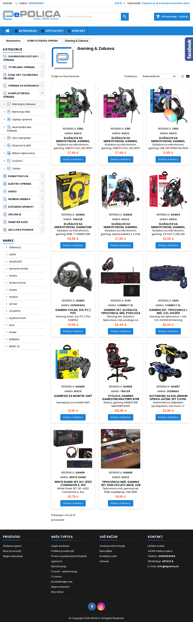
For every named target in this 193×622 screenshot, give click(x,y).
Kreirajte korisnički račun (174, 3)
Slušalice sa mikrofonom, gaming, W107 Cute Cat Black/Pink (120, 141)
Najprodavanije (13, 556)
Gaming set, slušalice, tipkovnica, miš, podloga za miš (120, 313)
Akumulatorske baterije (19, 128)
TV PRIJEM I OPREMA (19, 67)
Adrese (104, 561)
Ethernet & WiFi (19, 146)
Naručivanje (58, 566)
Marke (8, 240)
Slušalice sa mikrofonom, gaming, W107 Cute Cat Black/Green (73, 142)
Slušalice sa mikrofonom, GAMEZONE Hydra (73, 227)
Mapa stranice (60, 587)
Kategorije (25, 31)
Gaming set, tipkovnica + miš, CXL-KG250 (168, 311)
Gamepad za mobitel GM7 (73, 396)
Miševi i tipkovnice (21, 153)
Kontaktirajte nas (61, 582)
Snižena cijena (12, 546)
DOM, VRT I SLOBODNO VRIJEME (20, 76)
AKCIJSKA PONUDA (18, 230)
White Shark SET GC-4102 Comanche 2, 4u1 (73, 483)
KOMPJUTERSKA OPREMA (16, 95)
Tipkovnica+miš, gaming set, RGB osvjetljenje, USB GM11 (120, 485)
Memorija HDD (18, 112)
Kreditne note (108, 556)
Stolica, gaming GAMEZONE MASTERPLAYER (120, 397)
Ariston (13, 297)
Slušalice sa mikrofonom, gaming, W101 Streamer (121, 227)
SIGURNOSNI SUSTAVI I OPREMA (20, 58)
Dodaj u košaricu (73, 159)
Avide (12, 332)
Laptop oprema (19, 119)
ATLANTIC (15, 311)
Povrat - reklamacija (64, 571)
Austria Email (17, 318)
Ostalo (14, 169)
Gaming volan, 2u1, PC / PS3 (73, 311)
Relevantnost (160, 76)
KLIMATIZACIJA (15, 176)
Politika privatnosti (62, 551)
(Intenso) (15, 247)
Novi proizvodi (12, 551)
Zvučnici (15, 161)
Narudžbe (106, 551)
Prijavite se (148, 3)
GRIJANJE (12, 214)
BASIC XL (14, 346)
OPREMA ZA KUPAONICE (21, 86)
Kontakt (7, 3)
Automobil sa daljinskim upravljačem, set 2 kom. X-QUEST (168, 399)
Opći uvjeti (51, 31)
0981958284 (36, 3)
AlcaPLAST (15, 261)
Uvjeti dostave (60, 546)
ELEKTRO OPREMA (17, 184)
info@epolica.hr (168, 566)
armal (13, 304)
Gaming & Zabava (21, 104)
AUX (11, 325)
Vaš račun (108, 536)
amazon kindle (18, 268)
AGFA (12, 254)
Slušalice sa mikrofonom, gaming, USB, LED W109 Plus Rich (168, 141)
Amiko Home (17, 283)
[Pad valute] (120, 3)
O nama (56, 576)
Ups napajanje (19, 138)
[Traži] (96, 17)
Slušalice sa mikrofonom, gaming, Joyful (168, 227)
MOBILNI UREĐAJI (16, 199)
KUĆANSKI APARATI (18, 207)
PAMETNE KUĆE (15, 222)
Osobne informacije (112, 546)
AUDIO (10, 192)
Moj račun (57, 592)
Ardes (13, 290)
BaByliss (14, 339)
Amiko (13, 276)
